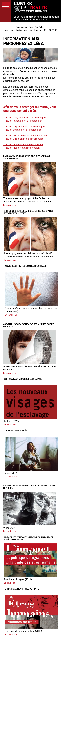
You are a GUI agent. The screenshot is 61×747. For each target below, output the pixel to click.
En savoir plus (9, 205)
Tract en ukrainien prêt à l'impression (23, 138)
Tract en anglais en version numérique (24, 126)
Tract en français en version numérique (24, 117)
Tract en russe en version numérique (23, 144)
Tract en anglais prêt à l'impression (22, 129)
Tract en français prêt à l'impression (22, 120)
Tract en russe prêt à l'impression (21, 147)
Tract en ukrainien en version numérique (25, 135)
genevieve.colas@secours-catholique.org (23, 30)
